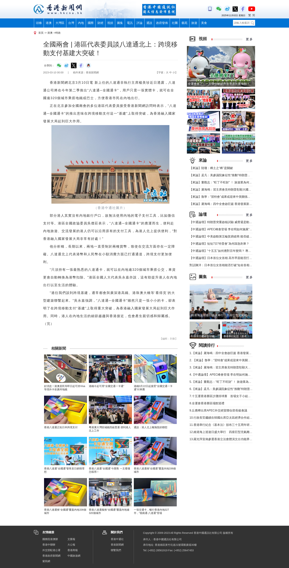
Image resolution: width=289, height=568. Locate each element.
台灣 (71, 22)
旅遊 (194, 22)
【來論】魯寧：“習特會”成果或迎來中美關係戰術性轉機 (225, 196)
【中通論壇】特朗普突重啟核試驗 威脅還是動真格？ (223, 222)
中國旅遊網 (73, 555)
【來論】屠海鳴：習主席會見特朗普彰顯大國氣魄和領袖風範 (229, 189)
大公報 (71, 544)
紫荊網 (46, 561)
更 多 (249, 39)
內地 (81, 22)
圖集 (120, 22)
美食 (204, 22)
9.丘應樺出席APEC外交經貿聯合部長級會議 (218, 410)
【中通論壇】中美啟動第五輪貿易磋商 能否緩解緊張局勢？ (228, 236)
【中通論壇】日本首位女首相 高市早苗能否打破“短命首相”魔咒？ (232, 258)
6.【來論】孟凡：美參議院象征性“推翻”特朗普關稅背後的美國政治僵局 (235, 388)
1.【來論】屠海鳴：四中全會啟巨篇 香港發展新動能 (223, 353)
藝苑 (184, 22)
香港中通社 (117, 539)
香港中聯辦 (48, 544)
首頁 (40, 32)
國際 (91, 22)
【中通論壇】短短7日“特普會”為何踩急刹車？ (219, 243)
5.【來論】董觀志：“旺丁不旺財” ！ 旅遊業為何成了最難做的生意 (232, 381)
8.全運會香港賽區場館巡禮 (206, 403)
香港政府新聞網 (51, 555)
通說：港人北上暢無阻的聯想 (150, 427)
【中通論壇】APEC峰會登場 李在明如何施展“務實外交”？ (227, 229)
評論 (139, 22)
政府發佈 (162, 22)
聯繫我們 (116, 550)
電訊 (130, 22)
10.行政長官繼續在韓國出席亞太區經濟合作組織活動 (223, 417)
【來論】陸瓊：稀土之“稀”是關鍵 (211, 168)
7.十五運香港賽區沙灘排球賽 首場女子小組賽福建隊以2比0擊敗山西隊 (236, 396)
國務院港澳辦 (50, 539)
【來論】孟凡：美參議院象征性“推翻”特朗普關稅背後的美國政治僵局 (234, 175)
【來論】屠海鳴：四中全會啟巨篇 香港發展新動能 (222, 203)
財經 (100, 22)
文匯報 (71, 539)
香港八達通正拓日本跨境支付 (61, 427)
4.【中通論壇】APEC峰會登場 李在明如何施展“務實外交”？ (228, 374)
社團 (175, 22)
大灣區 (59, 22)
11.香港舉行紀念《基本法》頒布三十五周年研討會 (222, 424)
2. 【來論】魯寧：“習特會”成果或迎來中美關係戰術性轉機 (227, 360)
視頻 (110, 22)
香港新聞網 (117, 544)
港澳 (49, 22)
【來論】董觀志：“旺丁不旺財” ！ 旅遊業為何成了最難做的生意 (231, 182)
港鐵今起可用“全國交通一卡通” (106, 386)
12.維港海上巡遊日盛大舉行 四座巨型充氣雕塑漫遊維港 (226, 432)
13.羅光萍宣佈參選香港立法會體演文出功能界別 (221, 439)
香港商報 (72, 550)
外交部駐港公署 (51, 550)
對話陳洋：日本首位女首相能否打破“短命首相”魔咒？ (224, 265)
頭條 (39, 22)
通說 (149, 22)
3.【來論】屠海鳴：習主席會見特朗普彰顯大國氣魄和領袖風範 (230, 367)
